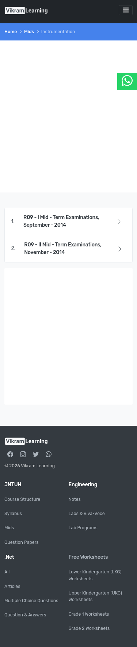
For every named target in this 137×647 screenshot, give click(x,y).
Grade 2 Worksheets (89, 628)
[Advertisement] (68, 116)
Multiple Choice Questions (31, 600)
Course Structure (22, 499)
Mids (29, 31)
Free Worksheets (88, 557)
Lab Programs (83, 527)
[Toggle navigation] (126, 10)
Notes (75, 499)
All (6, 571)
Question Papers (21, 542)
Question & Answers (25, 614)
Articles (12, 586)
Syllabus (13, 513)
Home (10, 31)
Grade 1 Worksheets (89, 614)
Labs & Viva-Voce (87, 513)
